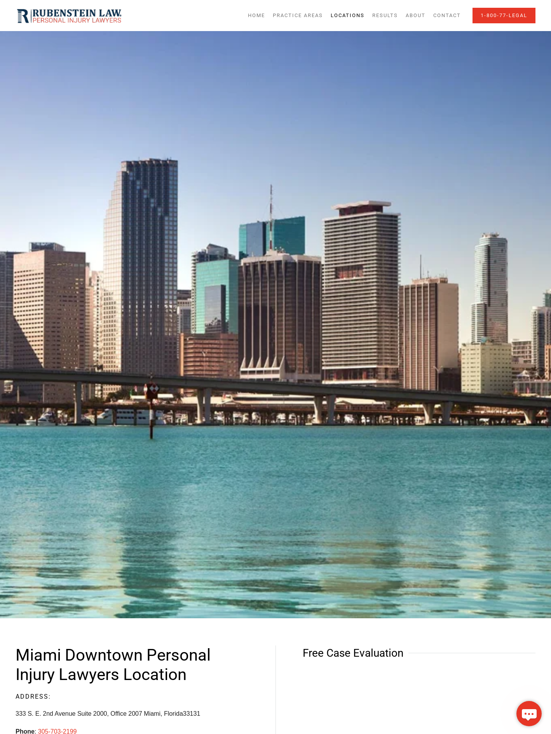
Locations (347, 15)
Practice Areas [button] (298, 15)
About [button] (415, 15)
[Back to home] (69, 15)
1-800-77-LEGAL (504, 15)
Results (385, 15)
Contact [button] (447, 15)
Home (256, 15)
